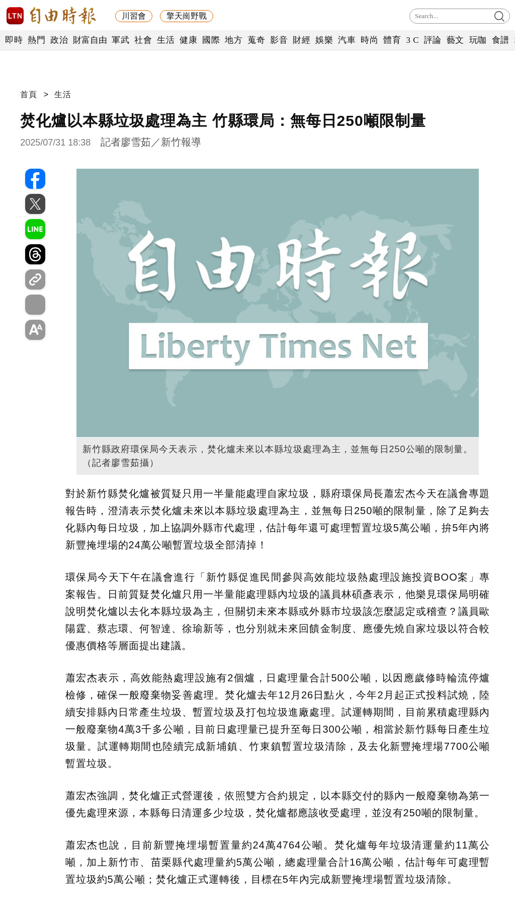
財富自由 (90, 40)
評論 (433, 40)
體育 (392, 40)
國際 (211, 40)
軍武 (120, 40)
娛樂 (324, 40)
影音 (279, 40)
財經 (301, 40)
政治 (59, 40)
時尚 (369, 40)
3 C (412, 40)
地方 (233, 40)
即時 (14, 40)
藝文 (455, 40)
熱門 (36, 40)
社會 (143, 40)
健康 (188, 40)
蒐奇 (256, 40)
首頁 (28, 94)
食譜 (500, 40)
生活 (166, 40)
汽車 (347, 40)
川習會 (134, 16)
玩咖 (478, 40)
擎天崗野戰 (186, 16)
